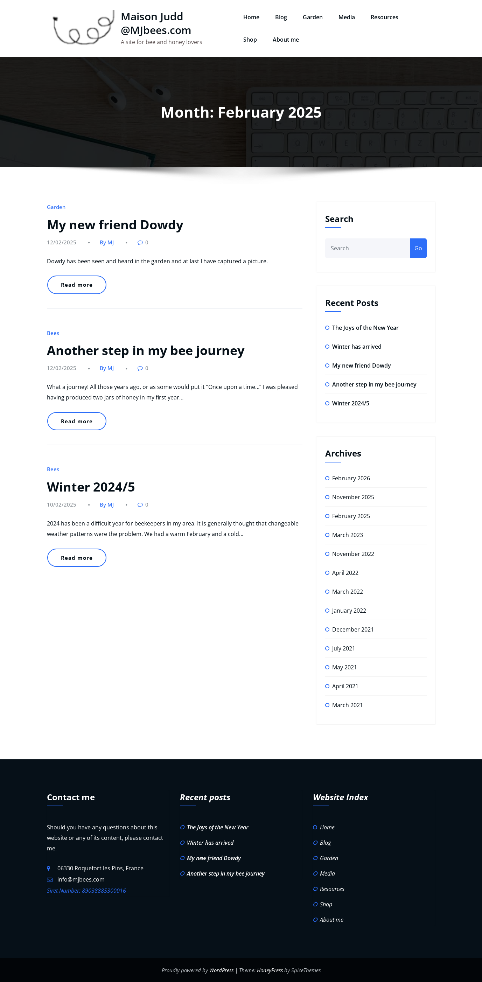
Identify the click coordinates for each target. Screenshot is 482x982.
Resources (384, 17)
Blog (281, 17)
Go (418, 248)
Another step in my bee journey (145, 350)
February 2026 (351, 478)
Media (346, 17)
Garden (313, 17)
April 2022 (345, 573)
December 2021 (353, 629)
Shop (250, 39)
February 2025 (351, 516)
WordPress (221, 970)
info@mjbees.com (81, 879)
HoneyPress (270, 970)
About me (286, 39)
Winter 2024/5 (91, 486)
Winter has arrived (357, 346)
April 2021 (345, 686)
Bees (53, 332)
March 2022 (347, 592)
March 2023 (347, 535)
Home (251, 17)
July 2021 (343, 648)
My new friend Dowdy (115, 224)
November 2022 (353, 554)
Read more (77, 284)
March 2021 (347, 705)
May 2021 (344, 667)
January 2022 (349, 610)
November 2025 (353, 497)
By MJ (107, 242)
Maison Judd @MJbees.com (156, 23)
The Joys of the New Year (365, 328)
